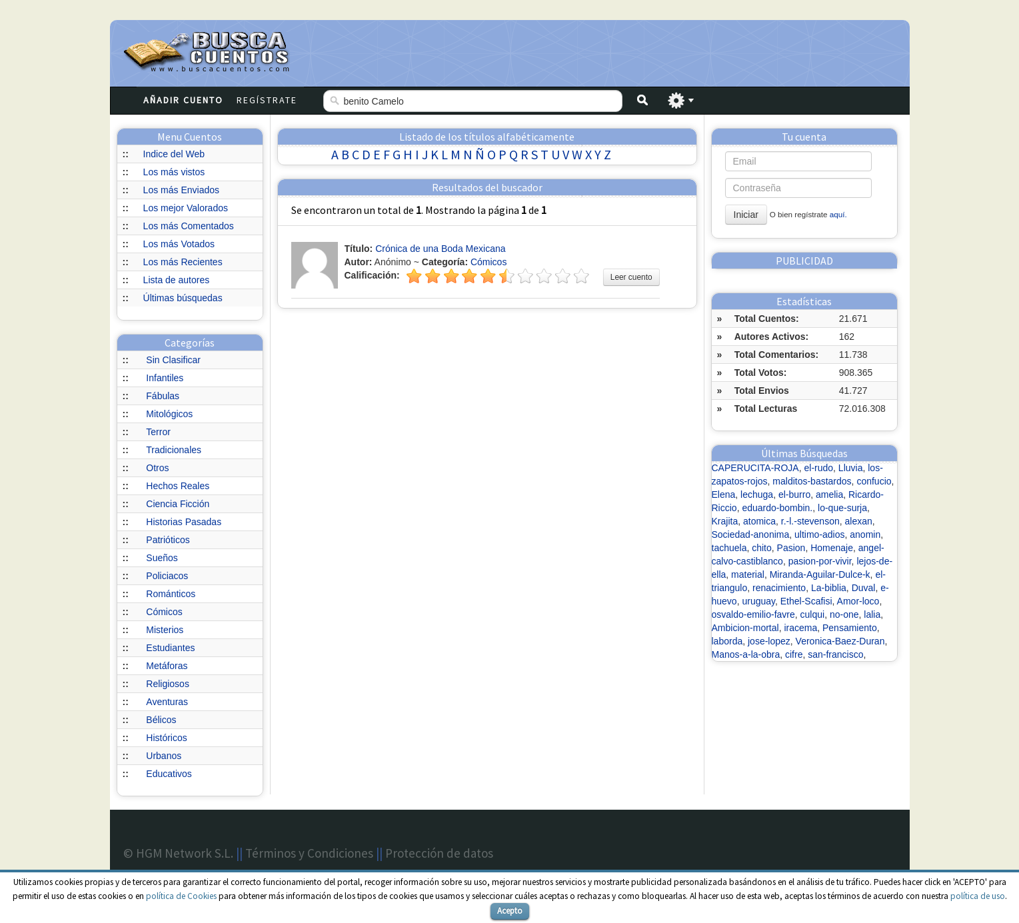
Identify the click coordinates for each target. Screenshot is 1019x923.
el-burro (794, 494)
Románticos (170, 593)
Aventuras (167, 701)
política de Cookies (181, 896)
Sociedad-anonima (751, 534)
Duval (864, 587)
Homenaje (831, 547)
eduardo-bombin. (777, 507)
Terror (158, 432)
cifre (793, 654)
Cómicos (164, 611)
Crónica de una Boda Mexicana (440, 248)
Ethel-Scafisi (806, 601)
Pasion (791, 547)
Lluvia (850, 467)
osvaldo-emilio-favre (753, 614)
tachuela (729, 547)
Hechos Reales (177, 485)
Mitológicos (169, 414)
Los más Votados (179, 244)
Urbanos (163, 755)
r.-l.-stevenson (810, 521)
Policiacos (167, 575)
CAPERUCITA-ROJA (755, 467)
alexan (858, 521)
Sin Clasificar (173, 360)
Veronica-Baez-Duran (840, 641)
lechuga (756, 494)
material (747, 574)
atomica (759, 521)
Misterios (164, 629)
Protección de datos (439, 853)
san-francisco (835, 654)
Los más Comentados (188, 226)
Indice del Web (174, 154)
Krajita (725, 521)
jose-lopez (769, 641)
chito (762, 547)
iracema (800, 627)
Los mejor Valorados (185, 208)
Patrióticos (167, 539)
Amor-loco (858, 601)
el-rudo (818, 467)
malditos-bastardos (811, 481)
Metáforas (166, 665)
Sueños (161, 557)
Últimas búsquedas (183, 298)
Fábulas (162, 396)
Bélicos (161, 719)
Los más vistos (174, 172)
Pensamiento (849, 627)
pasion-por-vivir (820, 561)
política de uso (977, 896)
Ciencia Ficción (177, 503)
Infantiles (164, 378)
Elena (724, 494)
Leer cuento (631, 277)
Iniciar (746, 214)
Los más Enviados (181, 190)
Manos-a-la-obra (746, 654)
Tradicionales (173, 450)
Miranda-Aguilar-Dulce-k (820, 574)
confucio (873, 481)
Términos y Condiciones (309, 853)
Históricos (166, 737)
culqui (812, 614)
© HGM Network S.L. (178, 853)
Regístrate (267, 100)
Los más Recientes (183, 262)
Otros (157, 467)
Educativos (168, 773)
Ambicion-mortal (745, 627)
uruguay (758, 601)
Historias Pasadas (183, 521)
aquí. (838, 214)
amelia (829, 494)
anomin (865, 534)
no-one (844, 614)
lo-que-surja (842, 507)
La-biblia (828, 587)
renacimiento (779, 587)
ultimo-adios (819, 534)
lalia (872, 614)
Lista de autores (176, 280)
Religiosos (167, 683)
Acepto (509, 910)
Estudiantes (170, 647)
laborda (727, 641)
